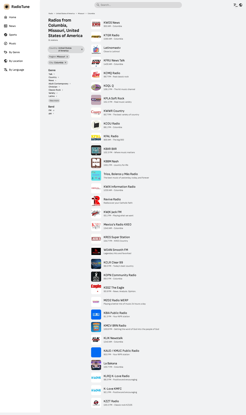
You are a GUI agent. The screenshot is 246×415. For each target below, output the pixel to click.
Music (10, 43)
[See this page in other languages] (235, 5)
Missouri (81, 13)
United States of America (65, 13)
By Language (14, 70)
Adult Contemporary (58, 83)
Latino (52, 96)
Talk (50, 74)
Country (53, 77)
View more (54, 100)
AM (50, 113)
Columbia (91, 13)
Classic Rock (55, 90)
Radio (51, 13)
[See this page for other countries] (240, 5)
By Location (13, 61)
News (10, 26)
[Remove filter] (82, 49)
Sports (10, 35)
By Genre (12, 52)
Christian (53, 86)
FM (50, 110)
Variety (52, 93)
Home (10, 17)
